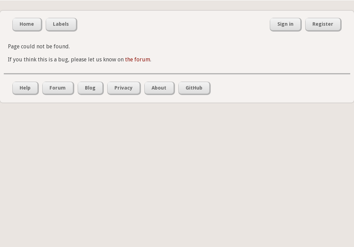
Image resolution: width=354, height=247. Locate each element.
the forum (137, 59)
